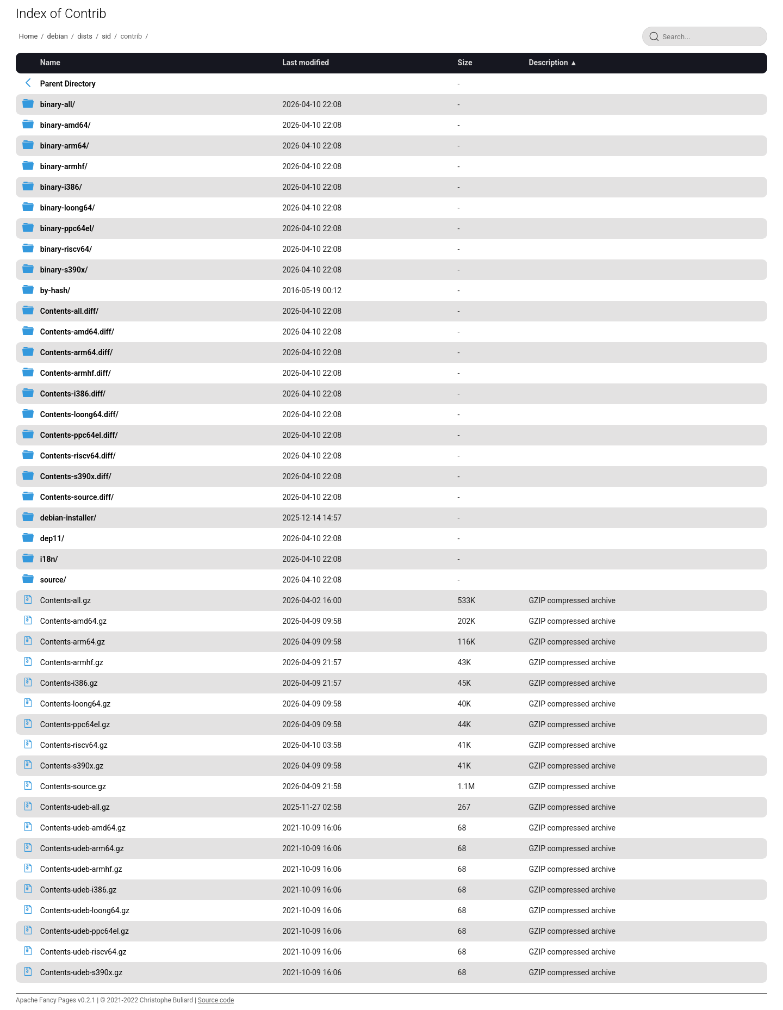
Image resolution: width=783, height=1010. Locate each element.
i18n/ (49, 559)
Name (50, 62)
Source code (216, 1000)
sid (106, 36)
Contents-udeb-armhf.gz (81, 869)
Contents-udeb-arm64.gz (82, 848)
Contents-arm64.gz (72, 641)
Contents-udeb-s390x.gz (81, 972)
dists (84, 36)
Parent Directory (68, 83)
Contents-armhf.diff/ (75, 373)
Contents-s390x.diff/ (75, 476)
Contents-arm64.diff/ (76, 352)
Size (465, 62)
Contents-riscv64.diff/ (78, 455)
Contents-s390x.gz (72, 765)
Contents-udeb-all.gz (75, 807)
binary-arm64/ (64, 145)
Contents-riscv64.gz (74, 745)
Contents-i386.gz (69, 683)
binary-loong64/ (67, 207)
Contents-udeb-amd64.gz (83, 827)
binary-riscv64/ (66, 249)
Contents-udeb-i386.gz (78, 889)
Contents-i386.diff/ (72, 393)
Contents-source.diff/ (77, 497)
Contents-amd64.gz (73, 621)
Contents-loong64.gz (75, 703)
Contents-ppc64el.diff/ (79, 435)
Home (28, 36)
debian (57, 36)
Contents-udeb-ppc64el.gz (84, 931)
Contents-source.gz (73, 786)
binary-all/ (57, 104)
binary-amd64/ (65, 125)
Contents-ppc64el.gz (75, 724)
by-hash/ (55, 290)
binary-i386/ (61, 187)
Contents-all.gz (65, 600)
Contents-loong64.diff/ (79, 414)
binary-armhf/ (64, 166)
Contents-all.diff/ (69, 311)
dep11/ (52, 538)
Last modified (305, 62)
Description (548, 62)
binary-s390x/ (64, 269)
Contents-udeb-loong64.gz (84, 910)
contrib (131, 36)
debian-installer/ (68, 517)
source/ (53, 579)
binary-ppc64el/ (67, 228)
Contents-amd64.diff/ (77, 331)
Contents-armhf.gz (71, 662)
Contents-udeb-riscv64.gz (83, 951)
